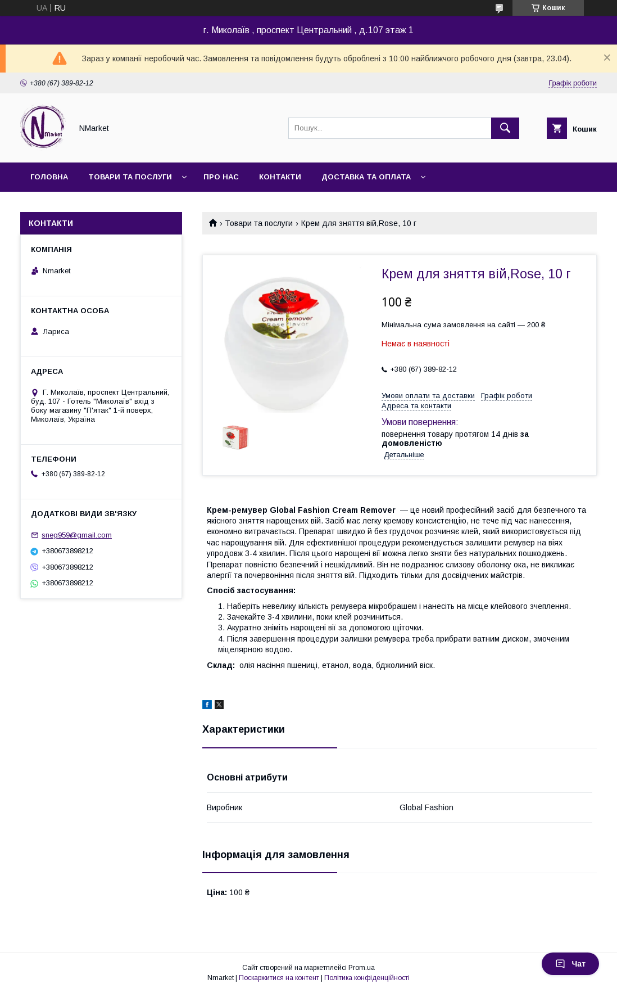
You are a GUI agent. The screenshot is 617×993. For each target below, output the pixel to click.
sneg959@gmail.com (77, 535)
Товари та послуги (130, 177)
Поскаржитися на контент (279, 978)
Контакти (280, 177)
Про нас (221, 177)
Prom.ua (361, 968)
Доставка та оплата (366, 177)
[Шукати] (505, 128)
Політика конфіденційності (367, 978)
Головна (49, 177)
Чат (570, 964)
